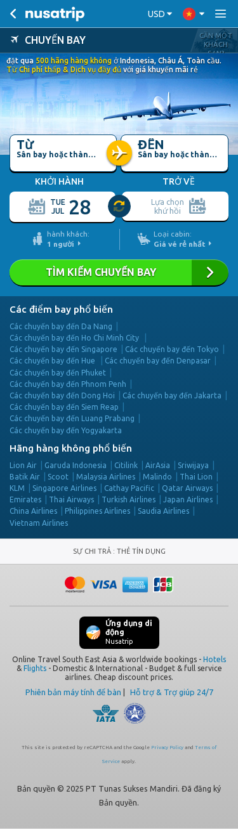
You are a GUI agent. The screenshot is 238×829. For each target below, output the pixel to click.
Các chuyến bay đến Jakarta (171, 395)
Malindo (157, 477)
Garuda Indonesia (75, 465)
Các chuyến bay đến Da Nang (61, 326)
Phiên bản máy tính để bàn (73, 692)
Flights (34, 668)
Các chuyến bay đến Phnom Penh (68, 384)
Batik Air (25, 477)
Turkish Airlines (128, 499)
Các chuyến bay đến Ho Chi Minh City (75, 338)
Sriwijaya (193, 465)
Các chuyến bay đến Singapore (63, 349)
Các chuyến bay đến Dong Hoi (62, 395)
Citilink (126, 465)
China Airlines (33, 511)
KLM (17, 488)
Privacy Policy (167, 747)
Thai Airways (71, 499)
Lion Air (23, 465)
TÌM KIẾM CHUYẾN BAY (119, 272)
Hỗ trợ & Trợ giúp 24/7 (171, 692)
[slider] (120, 206)
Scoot (58, 477)
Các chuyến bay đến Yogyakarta (66, 430)
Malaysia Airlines (105, 477)
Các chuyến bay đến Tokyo (172, 349)
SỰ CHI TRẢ (93, 551)
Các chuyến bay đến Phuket (58, 373)
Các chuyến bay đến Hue (53, 360)
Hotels (214, 659)
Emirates (25, 499)
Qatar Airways (187, 488)
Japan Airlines (188, 499)
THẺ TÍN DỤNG (141, 551)
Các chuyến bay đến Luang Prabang (72, 418)
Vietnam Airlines (39, 523)
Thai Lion (196, 477)
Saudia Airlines (163, 511)
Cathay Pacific (129, 488)
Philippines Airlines (97, 511)
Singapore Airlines (64, 488)
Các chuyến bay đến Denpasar (158, 360)
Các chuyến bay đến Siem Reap (64, 407)
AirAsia (157, 465)
